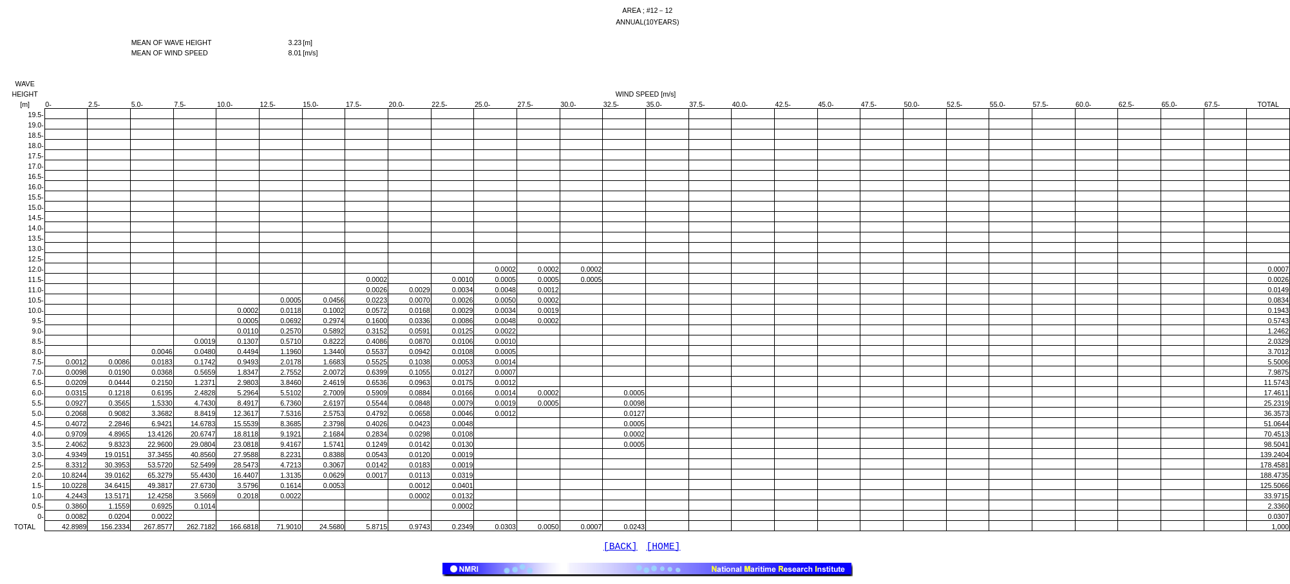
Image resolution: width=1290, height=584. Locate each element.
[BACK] (620, 548)
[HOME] (664, 548)
